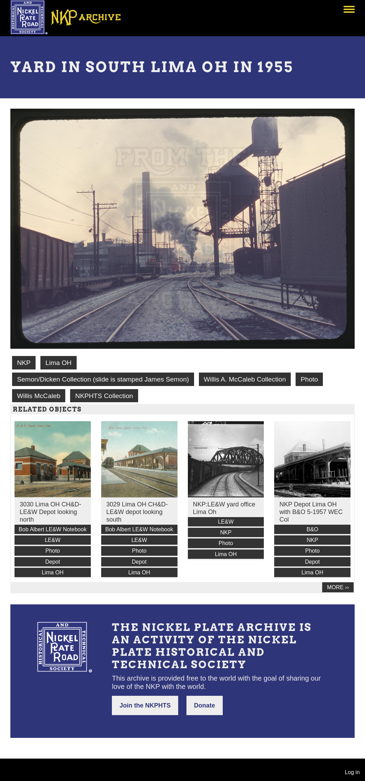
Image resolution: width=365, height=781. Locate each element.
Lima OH (58, 362)
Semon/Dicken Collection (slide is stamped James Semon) (103, 379)
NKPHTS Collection (104, 395)
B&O (312, 529)
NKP (23, 362)
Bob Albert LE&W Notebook (53, 529)
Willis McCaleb (38, 395)
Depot (52, 562)
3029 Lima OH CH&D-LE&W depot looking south (137, 512)
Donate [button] (204, 705)
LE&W (52, 540)
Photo (309, 379)
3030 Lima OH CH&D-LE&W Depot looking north (50, 512)
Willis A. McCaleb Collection (245, 379)
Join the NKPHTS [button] (145, 705)
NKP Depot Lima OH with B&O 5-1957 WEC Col (311, 512)
